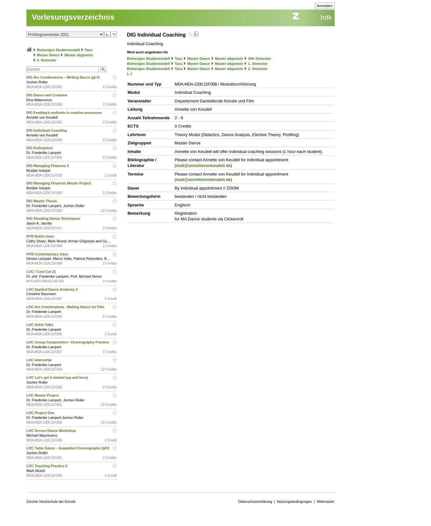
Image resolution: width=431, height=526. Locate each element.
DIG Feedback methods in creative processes (64, 112)
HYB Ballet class (40, 236)
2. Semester (258, 69)
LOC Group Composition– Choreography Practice (68, 342)
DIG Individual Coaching (47, 130)
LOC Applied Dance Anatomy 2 (52, 289)
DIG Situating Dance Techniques (53, 218)
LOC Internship (39, 360)
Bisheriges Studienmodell (58, 50)
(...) (129, 73)
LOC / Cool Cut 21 (41, 271)
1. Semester (258, 64)
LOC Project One (40, 413)
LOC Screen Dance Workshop (51, 431)
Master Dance (48, 55)
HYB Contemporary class (47, 254)
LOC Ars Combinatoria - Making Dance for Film (65, 307)
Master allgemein (78, 55)
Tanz (88, 50)
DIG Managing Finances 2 (48, 166)
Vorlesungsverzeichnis (73, 17)
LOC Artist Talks (40, 325)
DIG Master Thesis (42, 201)
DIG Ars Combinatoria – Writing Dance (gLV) (63, 77)
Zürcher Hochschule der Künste (51, 501)
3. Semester (47, 60)
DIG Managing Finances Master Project (59, 183)
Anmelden (325, 6)
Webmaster (326, 501)
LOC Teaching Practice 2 (47, 466)
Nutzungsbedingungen (294, 501)
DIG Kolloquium (40, 148)
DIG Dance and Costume (47, 95)
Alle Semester (259, 58)
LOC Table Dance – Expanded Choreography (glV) (68, 448)
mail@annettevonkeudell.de (203, 165)
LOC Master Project (43, 395)
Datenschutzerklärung (255, 501)
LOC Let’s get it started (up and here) (57, 377)
